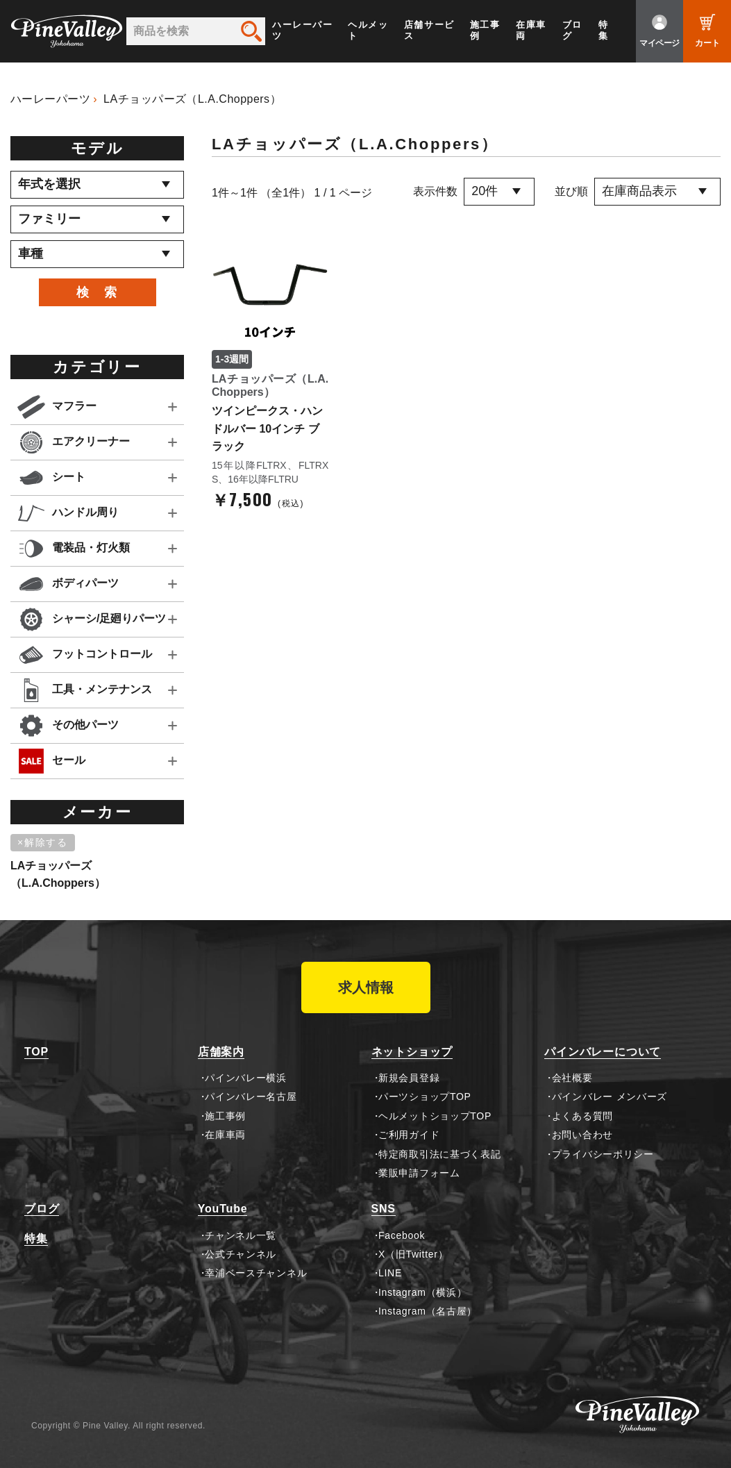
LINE (390, 1272)
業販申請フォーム (419, 1172)
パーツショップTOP (424, 1096)
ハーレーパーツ (302, 30)
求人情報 (366, 987)
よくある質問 (582, 1115)
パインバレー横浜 (246, 1077)
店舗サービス (429, 30)
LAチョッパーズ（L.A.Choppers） (192, 99)
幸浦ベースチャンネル (256, 1272)
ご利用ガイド (408, 1134)
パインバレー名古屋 (250, 1096)
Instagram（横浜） (422, 1292)
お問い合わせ (582, 1134)
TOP (36, 1052)
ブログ (572, 30)
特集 (603, 30)
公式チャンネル (240, 1254)
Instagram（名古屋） (427, 1311)
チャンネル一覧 (240, 1235)
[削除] (45, 843)
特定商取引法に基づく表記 (439, 1154)
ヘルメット (368, 30)
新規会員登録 (408, 1077)
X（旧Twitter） (413, 1254)
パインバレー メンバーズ (609, 1096)
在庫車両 (531, 30)
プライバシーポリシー (603, 1154)
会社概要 (572, 1077)
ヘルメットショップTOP (434, 1115)
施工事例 (485, 30)
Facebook (401, 1235)
